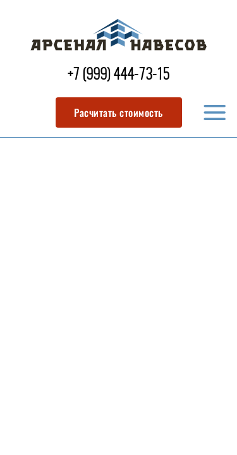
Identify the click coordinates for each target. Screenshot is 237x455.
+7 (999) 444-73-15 (118, 75)
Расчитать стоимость (118, 112)
